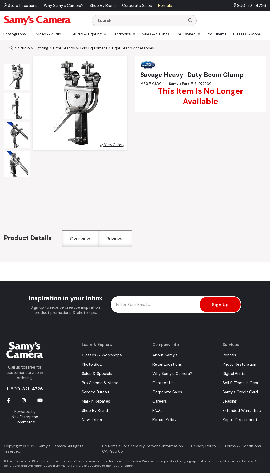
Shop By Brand (95, 410)
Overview (80, 238)
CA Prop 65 (112, 451)
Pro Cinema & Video (100, 382)
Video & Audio (48, 34)
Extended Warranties (242, 410)
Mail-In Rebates (96, 401)
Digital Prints (234, 373)
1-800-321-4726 (25, 389)
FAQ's (157, 410)
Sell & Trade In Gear (240, 382)
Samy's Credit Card (240, 392)
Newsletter (92, 419)
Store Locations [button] (20, 5)
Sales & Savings (155, 34)
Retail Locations (167, 364)
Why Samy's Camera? (172, 373)
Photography (14, 34)
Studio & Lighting (86, 34)
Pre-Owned (186, 34)
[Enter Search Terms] (140, 20)
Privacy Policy (203, 446)
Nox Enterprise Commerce (25, 419)
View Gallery (112, 145)
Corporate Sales (167, 392)
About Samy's (165, 355)
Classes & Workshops (102, 355)
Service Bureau (95, 392)
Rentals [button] (165, 5)
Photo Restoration (239, 364)
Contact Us (163, 382)
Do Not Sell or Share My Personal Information (142, 446)
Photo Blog (92, 364)
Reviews (115, 238)
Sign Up (220, 304)
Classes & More (246, 34)
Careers (159, 401)
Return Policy (164, 419)
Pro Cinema (217, 34)
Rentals (229, 355)
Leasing (230, 401)
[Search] (190, 20)
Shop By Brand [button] (103, 5)
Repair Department (240, 419)
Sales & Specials (97, 373)
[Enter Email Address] (176, 304)
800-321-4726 (251, 5)
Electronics (121, 34)
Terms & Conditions (242, 446)
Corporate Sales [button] (137, 5)
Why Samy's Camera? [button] (63, 5)
